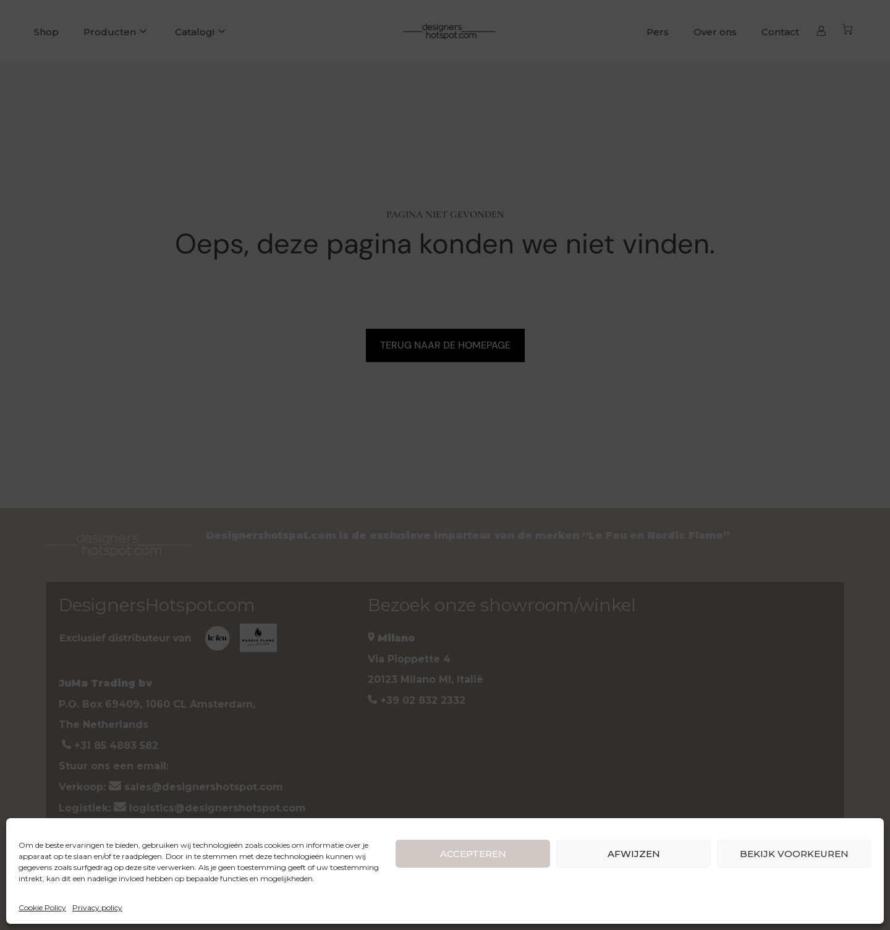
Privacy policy (97, 907)
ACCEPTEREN (473, 854)
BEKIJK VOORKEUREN (794, 854)
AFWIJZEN (634, 854)
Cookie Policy (42, 907)
